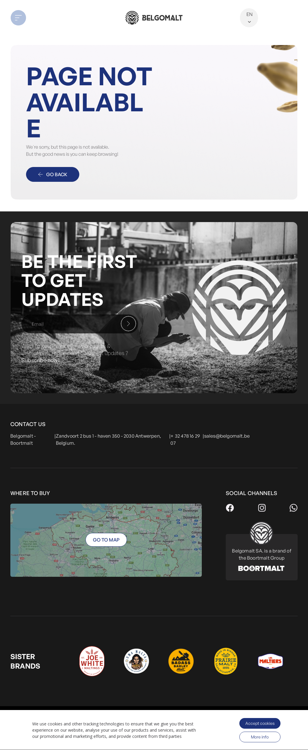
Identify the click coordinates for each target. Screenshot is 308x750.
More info (260, 736)
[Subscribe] (128, 323)
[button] (39, 17)
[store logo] (154, 17)
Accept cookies (260, 723)
